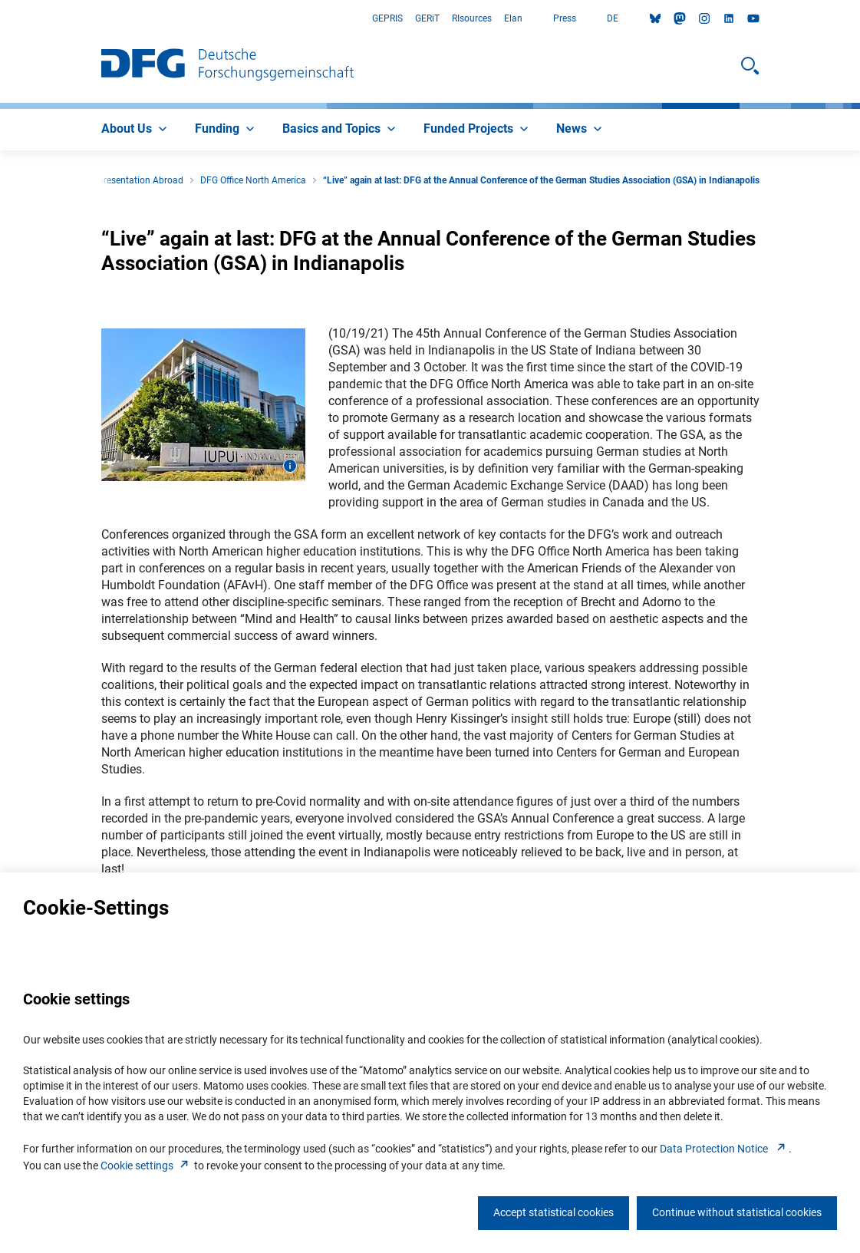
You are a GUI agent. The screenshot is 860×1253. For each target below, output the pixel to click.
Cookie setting (146, 1165)
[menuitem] (135, 129)
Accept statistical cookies (553, 1212)
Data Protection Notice (724, 1149)
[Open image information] (290, 465)
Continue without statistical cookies (737, 1212)
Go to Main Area (0, 18)
